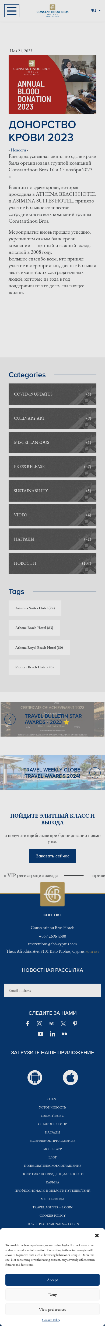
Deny (52, 1294)
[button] (97, 1234)
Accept (52, 1279)
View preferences (52, 1309)
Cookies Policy (51, 1320)
